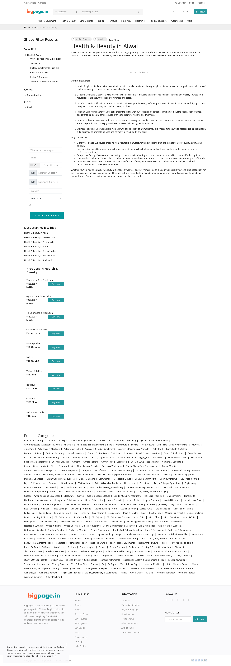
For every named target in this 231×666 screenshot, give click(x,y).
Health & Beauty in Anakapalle (38, 260)
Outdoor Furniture (57, 530)
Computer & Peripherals (67, 470)
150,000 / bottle (31, 318)
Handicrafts (190, 495)
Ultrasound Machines (152, 564)
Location (180, 2)
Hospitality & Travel (193, 500)
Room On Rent (31, 547)
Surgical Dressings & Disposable (82, 559)
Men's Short (155, 517)
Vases (195, 564)
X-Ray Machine (53, 577)
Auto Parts (29, 449)
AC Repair (63, 440)
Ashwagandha (33, 343)
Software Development (91, 551)
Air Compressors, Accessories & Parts (42, 444)
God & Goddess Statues (99, 495)
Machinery (126, 20)
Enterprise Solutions (130, 605)
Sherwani (179, 547)
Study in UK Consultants (36, 559)
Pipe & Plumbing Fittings (109, 534)
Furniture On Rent (125, 491)
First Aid (168, 487)
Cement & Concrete (172, 461)
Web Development (48, 572)
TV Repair (112, 564)
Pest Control (30, 534)
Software (72, 551)
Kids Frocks (190, 504)
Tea (163, 559)
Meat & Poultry (130, 513)
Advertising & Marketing (125, 440)
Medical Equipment (47, 20)
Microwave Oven (48, 521)
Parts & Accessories (155, 530)
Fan (62, 487)
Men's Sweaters (172, 517)
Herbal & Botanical (39, 77)
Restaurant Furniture (148, 542)
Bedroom (128, 453)
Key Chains (176, 504)
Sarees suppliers (88, 547)
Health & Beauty (68, 20)
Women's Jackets (186, 572)
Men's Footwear (63, 517)
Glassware (69, 495)
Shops (78, 605)
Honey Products (115, 500)
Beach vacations (76, 453)
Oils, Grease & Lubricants (170, 525)
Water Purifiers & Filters (143, 568)
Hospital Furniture (151, 500)
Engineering (190, 483)
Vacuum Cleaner (181, 564)
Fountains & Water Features (80, 491)
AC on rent (50, 440)
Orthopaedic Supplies (34, 530)
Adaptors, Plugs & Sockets (84, 440)
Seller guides (81, 623)
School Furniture (118, 547)
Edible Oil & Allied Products (108, 483)
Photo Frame (88, 534)
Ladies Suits (30, 513)
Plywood (41, 538)
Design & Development (148, 474)
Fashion (100, 20)
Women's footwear (165, 572)
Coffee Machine (170, 466)
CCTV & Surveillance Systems (145, 461)
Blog (77, 632)
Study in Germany (164, 555)
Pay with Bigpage (129, 609)
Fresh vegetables (105, 491)
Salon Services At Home (65, 547)
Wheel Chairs (136, 572)
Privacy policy (81, 637)
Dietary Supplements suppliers (44, 67)
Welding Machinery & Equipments (101, 572)
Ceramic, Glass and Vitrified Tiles (40, 466)
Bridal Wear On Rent (178, 457)
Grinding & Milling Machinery (127, 495)
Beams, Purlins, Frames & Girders (104, 453)
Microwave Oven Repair (71, 521)
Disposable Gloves (122, 478)
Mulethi (29, 357)
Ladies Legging (163, 508)
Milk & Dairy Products (97, 521)
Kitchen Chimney (128, 508)
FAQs (77, 609)
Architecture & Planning (127, 444)
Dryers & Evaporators (35, 483)
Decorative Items (86, 474)
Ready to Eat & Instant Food (38, 542)
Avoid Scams (127, 627)
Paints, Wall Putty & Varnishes (127, 530)
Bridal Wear (159, 457)
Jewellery (163, 504)
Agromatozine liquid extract (39, 296)
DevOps (166, 474)
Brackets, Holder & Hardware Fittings (42, 457)
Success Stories (82, 614)
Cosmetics (35, 63)
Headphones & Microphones (68, 500)
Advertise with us (129, 623)
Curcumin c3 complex (36, 329)
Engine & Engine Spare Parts (168, 483)
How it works (127, 614)
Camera (76, 461)
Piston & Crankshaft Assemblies (173, 534)
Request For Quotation (46, 215)
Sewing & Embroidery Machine (157, 547)
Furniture (113, 20)
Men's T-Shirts (190, 517)
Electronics (140, 20)
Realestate (60, 542)
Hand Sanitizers (173, 495)
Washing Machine (72, 568)
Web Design (30, 572)
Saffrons (46, 547)
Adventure (105, 440)
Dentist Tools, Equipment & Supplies (116, 474)
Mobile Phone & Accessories (169, 521)
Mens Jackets (30, 521)
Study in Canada (144, 555)
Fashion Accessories (77, 487)
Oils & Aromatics (147, 525)
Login (191, 2)
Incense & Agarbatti (51, 504)
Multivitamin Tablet (35, 412)
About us (125, 600)
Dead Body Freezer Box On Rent (59, 474)
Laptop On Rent (62, 513)
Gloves (80, 495)
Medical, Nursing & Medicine (38, 517)
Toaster (95, 564)
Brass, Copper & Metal (103, 457)
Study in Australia (125, 555)
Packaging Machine (78, 530)
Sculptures (134, 547)
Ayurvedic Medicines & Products (45, 58)
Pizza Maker (198, 534)
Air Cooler (69, 444)
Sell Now (200, 11)
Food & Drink (56, 491)
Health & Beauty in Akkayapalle (39, 242)
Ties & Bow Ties (79, 564)
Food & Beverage (158, 20)
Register (201, 2)
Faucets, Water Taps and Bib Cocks (144, 487)
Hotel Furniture (31, 504)
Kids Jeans (46, 508)
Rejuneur (30, 384)
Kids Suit (87, 508)
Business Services (60, 461)
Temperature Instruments (36, 564)
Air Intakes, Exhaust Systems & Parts (95, 444)
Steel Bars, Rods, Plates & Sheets (40, 555)
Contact (42, 2)
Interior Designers (33, 440)
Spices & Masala (143, 551)
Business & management (36, 461)
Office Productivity (91, 525)
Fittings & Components (35, 491)
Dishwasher (104, 478)
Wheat (124, 572)
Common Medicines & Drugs (38, 470)
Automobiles (177, 20)
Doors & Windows (169, 478)
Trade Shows (127, 618)
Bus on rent (197, 457)
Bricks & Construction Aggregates (133, 457)
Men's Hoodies (81, 517)
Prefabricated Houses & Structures (65, 538)
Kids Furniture (31, 508)
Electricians (145, 483)
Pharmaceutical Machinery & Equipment (59, 534)
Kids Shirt (75, 508)
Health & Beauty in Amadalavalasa (40, 251)
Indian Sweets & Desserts (77, 504)
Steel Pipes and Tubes (70, 555)
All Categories (61, 11)
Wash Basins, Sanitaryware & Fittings (42, 568)
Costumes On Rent (158, 470)
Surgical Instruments (110, 559)
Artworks (196, 444)
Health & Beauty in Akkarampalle (40, 237)
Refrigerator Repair (78, 542)
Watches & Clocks (119, 568)
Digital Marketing (87, 478)
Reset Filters (114, 40)
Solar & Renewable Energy (119, 551)
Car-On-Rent (107, 461)
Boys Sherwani (195, 453)
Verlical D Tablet (34, 371)
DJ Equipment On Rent (146, 478)
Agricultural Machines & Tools (154, 440)
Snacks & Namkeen (55, 551)
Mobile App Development (139, 521)
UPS (168, 564)
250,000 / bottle (31, 302)
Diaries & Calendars (34, 478)
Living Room (98, 513)
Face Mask (51, 487)
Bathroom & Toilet (33, 453)
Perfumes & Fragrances (179, 530)
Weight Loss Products (71, 572)
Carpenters (122, 461)
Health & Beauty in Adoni (36, 232)
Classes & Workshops (112, 466)
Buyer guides (81, 618)
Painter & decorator (100, 530)
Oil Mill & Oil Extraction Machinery (119, 525)
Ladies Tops (45, 513)
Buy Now (56, 284)
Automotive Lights (73, 449)
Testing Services (60, 564)
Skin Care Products (33, 551)
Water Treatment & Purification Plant (175, 568)
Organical (30, 398)
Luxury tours (114, 513)
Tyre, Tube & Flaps (129, 564)
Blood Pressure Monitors (148, 453)
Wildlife (150, 572)
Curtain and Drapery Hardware (186, 470)
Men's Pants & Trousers (119, 517)
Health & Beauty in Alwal (36, 246)
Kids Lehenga (60, 508)
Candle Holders (90, 461)
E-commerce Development (61, 483)
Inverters (151, 504)
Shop (35, 27)
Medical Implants (195, 513)
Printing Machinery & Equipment (100, 538)
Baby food (158, 449)
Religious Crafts (98, 542)
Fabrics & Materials (33, 487)
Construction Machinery (121, 470)
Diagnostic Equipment (184, 474)
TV (103, 564)
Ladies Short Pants (182, 508)
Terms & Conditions (131, 632)
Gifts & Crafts (86, 20)
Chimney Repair (66, 466)
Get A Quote (30, 2)
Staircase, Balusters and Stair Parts (171, 551)
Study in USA (57, 559)
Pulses (143, 538)
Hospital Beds (133, 500)
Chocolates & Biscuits (88, 466)
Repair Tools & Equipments (122, 542)
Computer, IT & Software (94, 470)
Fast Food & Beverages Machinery (107, 487)
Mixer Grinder (117, 521)
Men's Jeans (98, 517)
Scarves (103, 547)
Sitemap (78, 641)
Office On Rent (71, 525)
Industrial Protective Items (105, 504)
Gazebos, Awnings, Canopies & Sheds (42, 495)
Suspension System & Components (140, 559)
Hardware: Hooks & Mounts (37, 500)
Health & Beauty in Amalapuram (39, 255)
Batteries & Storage (55, 453)
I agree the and (45, 206)
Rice (163, 542)
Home (27, 27)
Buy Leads (80, 627)
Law (75, 513)
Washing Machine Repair (96, 568)
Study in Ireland (183, 555)
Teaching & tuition (177, 559)
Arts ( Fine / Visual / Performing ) (173, 444)
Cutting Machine (32, 474)
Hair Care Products (39, 72)
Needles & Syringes (33, 525)
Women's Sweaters (33, 577)
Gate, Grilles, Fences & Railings (152, 491)
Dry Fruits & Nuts (189, 478)
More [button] (189, 20)
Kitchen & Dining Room (105, 508)
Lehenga (84, 513)
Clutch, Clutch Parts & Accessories (142, 466)
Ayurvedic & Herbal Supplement (100, 449)
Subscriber (200, 619)
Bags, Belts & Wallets (176, 449)
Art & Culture (148, 444)
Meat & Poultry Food (151, 513)
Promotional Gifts (128, 538)
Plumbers (29, 538)
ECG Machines (85, 483)
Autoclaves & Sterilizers (49, 449)
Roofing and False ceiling (181, 542)
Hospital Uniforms (172, 500)
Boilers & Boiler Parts (174, 453)
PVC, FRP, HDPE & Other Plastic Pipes (168, 538)
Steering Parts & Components (99, 555)
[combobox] (34, 165)
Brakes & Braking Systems (76, 457)
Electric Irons (130, 483)
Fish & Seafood (183, 487)
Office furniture (53, 525)
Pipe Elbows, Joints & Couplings (139, 534)
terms (47, 204)
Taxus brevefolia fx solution (39, 280)
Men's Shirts (140, 517)
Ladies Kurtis (146, 508)
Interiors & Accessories (132, 504)
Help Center (80, 646)
